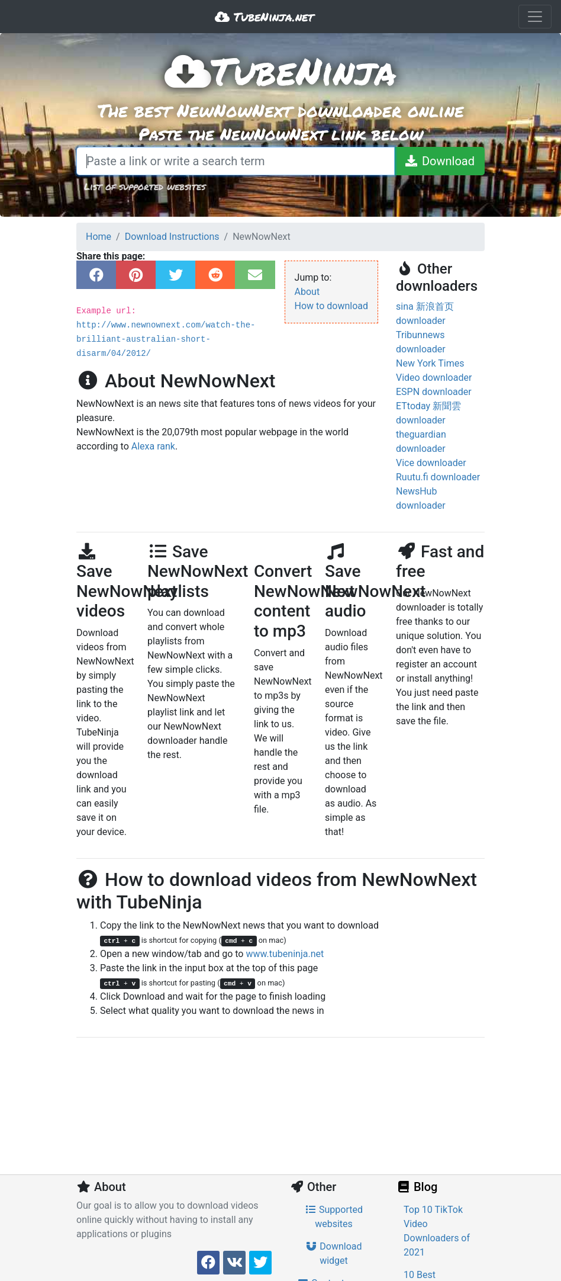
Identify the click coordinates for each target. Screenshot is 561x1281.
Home (98, 236)
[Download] (439, 161)
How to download (331, 306)
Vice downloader (431, 462)
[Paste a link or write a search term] (235, 161)
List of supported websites (144, 186)
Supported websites (334, 1216)
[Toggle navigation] (535, 16)
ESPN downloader (434, 391)
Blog (416, 1187)
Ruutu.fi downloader (438, 477)
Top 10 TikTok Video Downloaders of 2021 (437, 1231)
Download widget (333, 1253)
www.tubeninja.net (285, 953)
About (307, 291)
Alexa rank (153, 446)
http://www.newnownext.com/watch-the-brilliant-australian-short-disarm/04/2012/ (165, 339)
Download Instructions (172, 236)
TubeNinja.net (264, 16)
